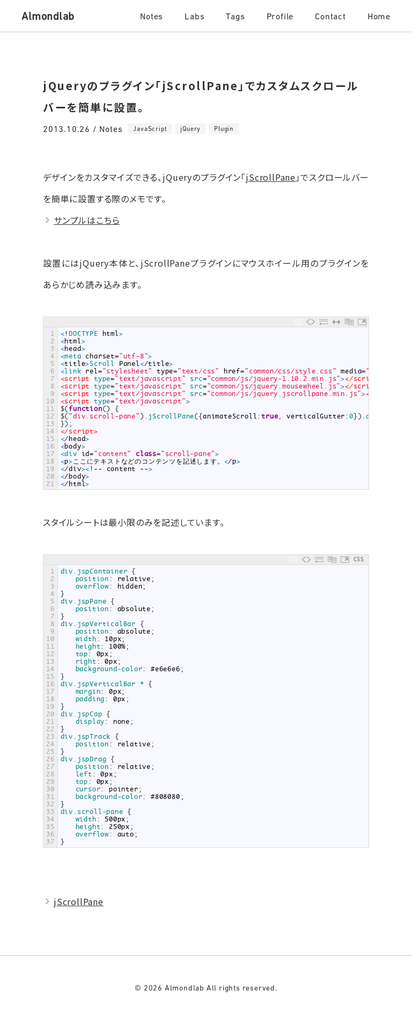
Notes (151, 16)
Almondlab (48, 16)
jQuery (190, 129)
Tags (235, 16)
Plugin (224, 129)
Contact (330, 16)
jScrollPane (271, 177)
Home (379, 16)
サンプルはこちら (87, 220)
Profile (280, 16)
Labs (194, 16)
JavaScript (150, 129)
